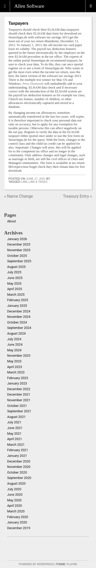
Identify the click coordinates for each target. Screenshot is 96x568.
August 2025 (16, 267)
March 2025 (16, 294)
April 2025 (14, 289)
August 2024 (16, 333)
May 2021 (14, 433)
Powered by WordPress (36, 564)
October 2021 (17, 406)
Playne (72, 564)
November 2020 (18, 467)
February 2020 (17, 517)
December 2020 (18, 461)
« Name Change (18, 196)
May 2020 (14, 500)
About (11, 221)
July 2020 (14, 489)
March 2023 (16, 372)
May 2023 (14, 361)
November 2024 (18, 317)
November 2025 (18, 250)
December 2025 (18, 244)
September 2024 (19, 328)
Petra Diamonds (33, 83)
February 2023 (17, 378)
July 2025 (14, 272)
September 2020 (19, 478)
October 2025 (17, 256)
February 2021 (17, 450)
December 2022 (18, 389)
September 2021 (19, 411)
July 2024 (14, 339)
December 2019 (18, 528)
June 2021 (15, 428)
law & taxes (38, 181)
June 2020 (15, 494)
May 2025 (14, 283)
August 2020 (16, 483)
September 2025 (19, 261)
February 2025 (17, 300)
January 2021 (17, 456)
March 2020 (16, 511)
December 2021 (18, 394)
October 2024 (17, 322)
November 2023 (18, 355)
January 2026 (17, 239)
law (24, 181)
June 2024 (15, 344)
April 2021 (14, 439)
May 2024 (14, 350)
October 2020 (17, 472)
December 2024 (18, 311)
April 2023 (14, 367)
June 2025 (15, 278)
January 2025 (17, 306)
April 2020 (14, 506)
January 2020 (17, 522)
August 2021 (16, 417)
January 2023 (17, 383)
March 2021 (16, 445)
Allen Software (29, 6)
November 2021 (18, 400)
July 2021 (14, 422)
